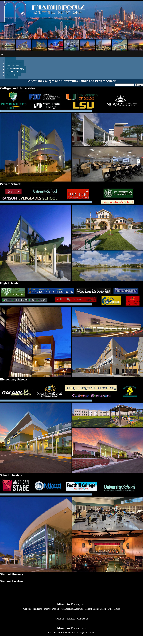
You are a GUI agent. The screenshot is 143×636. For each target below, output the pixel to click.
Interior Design (51, 608)
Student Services (11, 581)
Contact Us (82, 618)
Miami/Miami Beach (95, 608)
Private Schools (10, 184)
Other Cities (114, 608)
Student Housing (11, 574)
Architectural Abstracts (72, 608)
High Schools (9, 283)
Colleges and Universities (17, 88)
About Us (59, 618)
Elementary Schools (14, 379)
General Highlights (32, 608)
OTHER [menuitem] (11, 75)
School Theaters (11, 475)
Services (71, 618)
